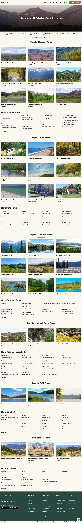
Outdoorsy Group (32, 511)
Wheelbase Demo (60, 500)
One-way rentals (46, 508)
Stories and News (32, 506)
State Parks (23, 33)
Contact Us (72, 503)
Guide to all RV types (47, 516)
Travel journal (31, 508)
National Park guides (47, 506)
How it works (72, 498)
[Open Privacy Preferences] (51, 521)
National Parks (11, 34)
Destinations (55, 2)
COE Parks (60, 34)
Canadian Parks (35, 34)
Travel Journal (47, 2)
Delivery (44, 503)
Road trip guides (46, 511)
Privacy (42, 521)
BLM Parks (71, 34)
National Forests (48, 34)
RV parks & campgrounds (48, 514)
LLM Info (71, 508)
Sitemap (60, 521)
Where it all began (33, 498)
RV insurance (59, 506)
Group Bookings (46, 498)
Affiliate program (60, 503)
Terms (38, 521)
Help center (72, 500)
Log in (61, 2)
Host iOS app (59, 508)
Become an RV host (60, 498)
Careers (30, 503)
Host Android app (60, 511)
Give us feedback (73, 506)
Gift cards (44, 500)
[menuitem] (47, 2)
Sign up (65, 2)
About (30, 500)
